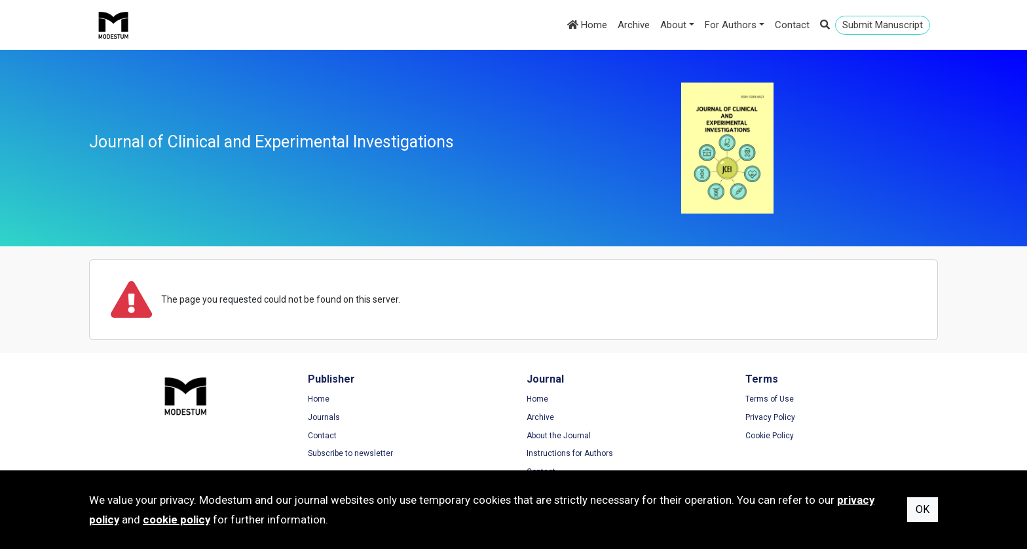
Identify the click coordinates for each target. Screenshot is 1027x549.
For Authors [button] (730, 25)
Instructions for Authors (570, 453)
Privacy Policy (770, 417)
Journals (324, 417)
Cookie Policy (769, 435)
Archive (634, 25)
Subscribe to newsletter (350, 453)
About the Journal (559, 435)
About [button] (673, 25)
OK (922, 509)
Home (587, 25)
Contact (792, 25)
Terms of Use (769, 399)
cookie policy (176, 519)
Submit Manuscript (882, 25)
